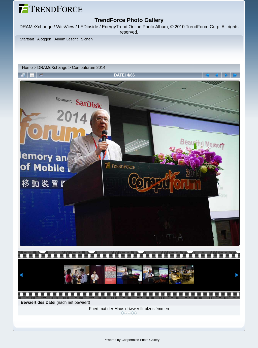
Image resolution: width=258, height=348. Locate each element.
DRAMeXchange (52, 67)
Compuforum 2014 (89, 67)
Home (27, 67)
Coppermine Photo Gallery (140, 340)
